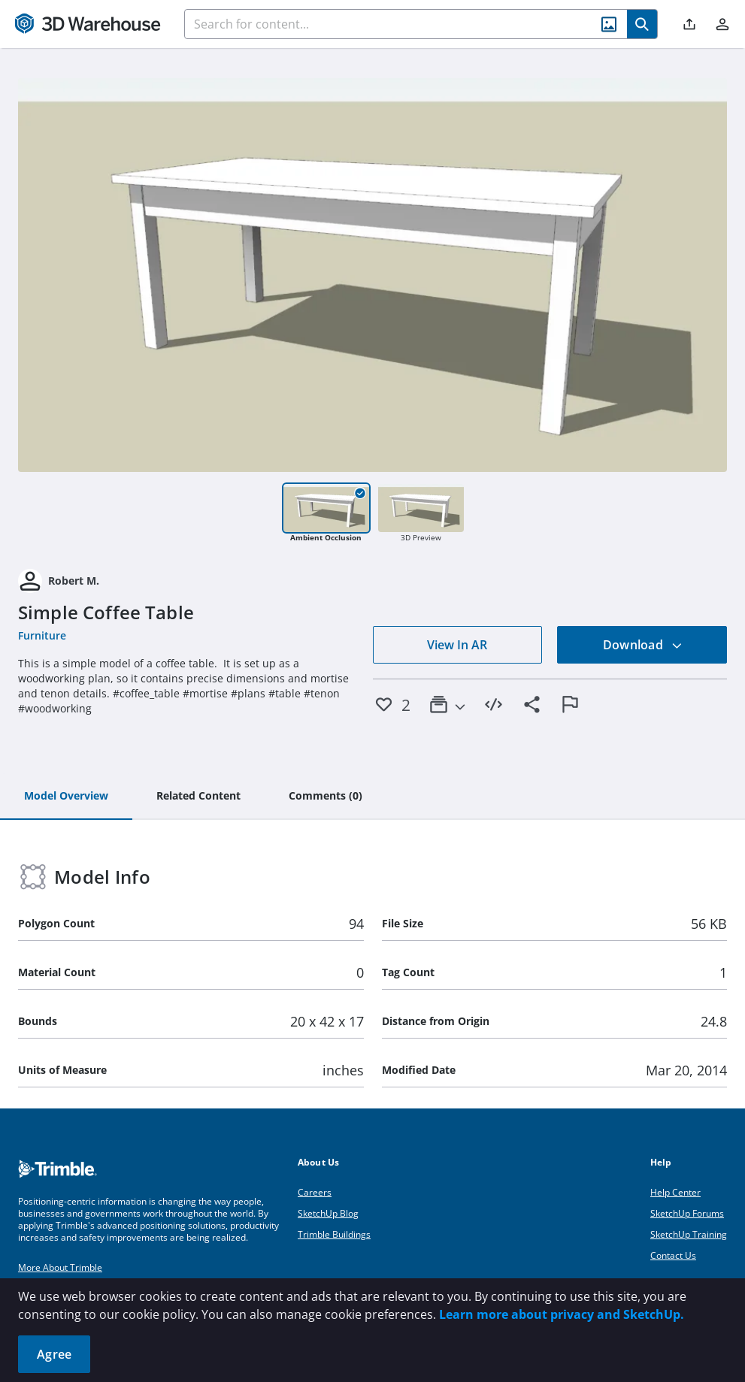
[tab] (66, 796)
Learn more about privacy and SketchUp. (561, 1314)
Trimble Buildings (334, 1234)
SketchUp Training (688, 1234)
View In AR (457, 645)
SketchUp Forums (687, 1213)
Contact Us (673, 1255)
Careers (315, 1192)
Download (643, 645)
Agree (54, 1354)
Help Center (675, 1192)
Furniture (42, 635)
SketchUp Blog (328, 1213)
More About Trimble (60, 1267)
